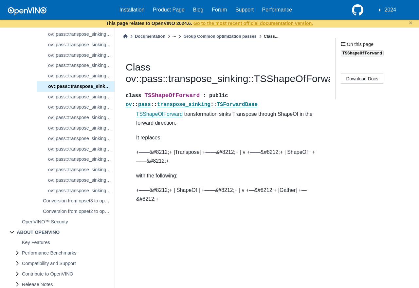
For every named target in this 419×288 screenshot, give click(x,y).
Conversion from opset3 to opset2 (78, 200)
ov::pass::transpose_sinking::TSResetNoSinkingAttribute (81, 75)
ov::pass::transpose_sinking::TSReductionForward (81, 55)
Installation (132, 9)
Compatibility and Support (49, 263)
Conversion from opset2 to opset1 (78, 211)
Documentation (150, 36)
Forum (219, 9)
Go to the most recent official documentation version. (253, 23)
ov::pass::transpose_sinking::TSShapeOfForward (81, 86)
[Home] (125, 36)
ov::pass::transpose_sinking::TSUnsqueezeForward (81, 180)
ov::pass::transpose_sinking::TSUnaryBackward (81, 169)
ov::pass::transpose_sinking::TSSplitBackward (81, 107)
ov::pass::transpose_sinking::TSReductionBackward (81, 65)
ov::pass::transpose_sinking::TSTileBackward (81, 149)
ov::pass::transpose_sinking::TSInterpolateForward (81, 34)
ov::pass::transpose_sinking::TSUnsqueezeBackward (81, 190)
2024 (390, 9)
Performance (277, 9)
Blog (198, 9)
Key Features (36, 242)
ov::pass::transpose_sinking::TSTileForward (81, 138)
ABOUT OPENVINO (38, 232)
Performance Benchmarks (49, 253)
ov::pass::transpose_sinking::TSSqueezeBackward (81, 128)
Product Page (169, 9)
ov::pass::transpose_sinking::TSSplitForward (81, 96)
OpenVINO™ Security (45, 221)
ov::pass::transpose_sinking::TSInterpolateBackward (81, 44)
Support (244, 9)
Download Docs (362, 78)
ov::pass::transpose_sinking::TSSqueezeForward (81, 117)
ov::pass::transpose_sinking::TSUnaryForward (81, 159)
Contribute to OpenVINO (47, 274)
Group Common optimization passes (219, 36)
